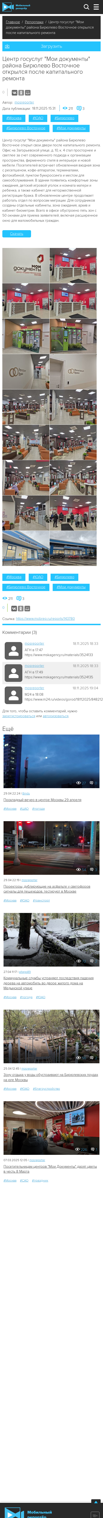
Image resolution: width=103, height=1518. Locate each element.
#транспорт (41, 900)
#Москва (13, 118)
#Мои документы (71, 128)
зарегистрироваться (18, 716)
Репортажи (34, 22)
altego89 (25, 972)
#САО (24, 1180)
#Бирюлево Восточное (25, 128)
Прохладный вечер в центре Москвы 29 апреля (42, 800)
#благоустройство (46, 1089)
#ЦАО (24, 809)
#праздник (40, 1180)
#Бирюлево (64, 118)
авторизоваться (55, 716)
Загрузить (51, 46)
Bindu (26, 793)
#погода (38, 809)
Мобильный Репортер (16, 7)
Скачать (16, 234)
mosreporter (24, 102)
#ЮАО (38, 118)
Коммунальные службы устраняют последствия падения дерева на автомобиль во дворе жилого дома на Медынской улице (49, 983)
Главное (13, 22)
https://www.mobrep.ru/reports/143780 (45, 619)
